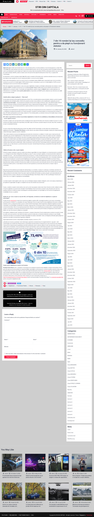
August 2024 (70, 222)
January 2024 (71, 244)
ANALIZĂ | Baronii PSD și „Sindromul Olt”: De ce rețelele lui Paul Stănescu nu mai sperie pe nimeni (79, 98)
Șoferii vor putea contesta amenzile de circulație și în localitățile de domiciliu (10, 506)
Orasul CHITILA (71, 371)
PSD (64, 1)
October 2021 (71, 312)
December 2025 (71, 188)
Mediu (54, 14)
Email (35, 331)
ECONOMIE (70, 340)
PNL (48, 1)
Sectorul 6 (70, 414)
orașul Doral (13, 200)
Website (6, 338)
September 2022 (71, 281)
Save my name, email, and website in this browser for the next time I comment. (26, 345)
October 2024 (71, 219)
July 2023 (70, 256)
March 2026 (70, 179)
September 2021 (71, 315)
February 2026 (71, 182)
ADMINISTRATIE (13, 14)
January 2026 (71, 185)
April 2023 (70, 263)
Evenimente (43, 14)
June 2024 (70, 228)
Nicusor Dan (42, 1)
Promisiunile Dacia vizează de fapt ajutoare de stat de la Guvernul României (12, 477)
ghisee (31, 285)
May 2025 (70, 201)
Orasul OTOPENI (71, 377)
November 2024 (71, 216)
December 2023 (71, 247)
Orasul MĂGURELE (72, 374)
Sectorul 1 (70, 399)
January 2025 (71, 210)
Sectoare (33, 14)
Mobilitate (61, 14)
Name (6, 331)
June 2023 (70, 259)
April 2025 (70, 204)
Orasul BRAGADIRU (72, 364)
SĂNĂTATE (70, 392)
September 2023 (71, 250)
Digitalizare (12, 285)
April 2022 (70, 294)
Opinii (20, 14)
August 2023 (70, 253)
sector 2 (69, 1)
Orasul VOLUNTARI (72, 386)
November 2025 (71, 191)
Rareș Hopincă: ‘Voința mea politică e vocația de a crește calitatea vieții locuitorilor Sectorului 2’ (82, 477)
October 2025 (71, 194)
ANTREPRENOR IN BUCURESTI (75, 337)
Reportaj (26, 14)
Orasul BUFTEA (71, 368)
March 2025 (70, 207)
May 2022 (70, 290)
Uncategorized (71, 420)
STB (37, 1)
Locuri (49, 14)
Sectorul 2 (70, 402)
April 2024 (70, 235)
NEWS (6, 14)
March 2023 (70, 266)
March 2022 (70, 297)
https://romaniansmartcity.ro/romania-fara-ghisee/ (15, 277)
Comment (7, 311)
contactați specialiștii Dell (57, 277)
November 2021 (71, 309)
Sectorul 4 (70, 408)
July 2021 (70, 322)
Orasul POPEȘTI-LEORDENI (74, 383)
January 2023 (71, 269)
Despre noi (14, 17)
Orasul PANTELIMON (72, 380)
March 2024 (70, 238)
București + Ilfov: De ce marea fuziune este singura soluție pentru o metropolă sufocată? (78, 87)
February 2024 (71, 241)
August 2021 (70, 318)
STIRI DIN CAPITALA (47, 7)
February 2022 (71, 300)
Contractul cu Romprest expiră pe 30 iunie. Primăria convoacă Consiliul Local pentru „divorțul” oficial (77, 93)
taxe (44, 285)
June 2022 (70, 287)
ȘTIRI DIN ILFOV (4, 17)
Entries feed (70, 432)
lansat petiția (47, 270)
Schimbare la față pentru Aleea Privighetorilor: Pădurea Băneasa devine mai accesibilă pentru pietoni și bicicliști (44, 22)
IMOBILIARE (70, 346)
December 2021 (71, 306)
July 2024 (70, 225)
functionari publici (22, 285)
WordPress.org (71, 438)
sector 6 (59, 1)
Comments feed (71, 435)
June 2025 (70, 197)
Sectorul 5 (70, 411)
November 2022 (71, 275)
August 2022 (70, 284)
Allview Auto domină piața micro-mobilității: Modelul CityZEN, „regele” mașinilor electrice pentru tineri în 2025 (20, 22)
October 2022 (71, 278)
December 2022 (71, 272)
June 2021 (70, 325)
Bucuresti (31, 1)
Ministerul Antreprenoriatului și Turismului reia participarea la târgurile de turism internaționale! (82, 506)
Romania (53, 1)
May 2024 (70, 232)
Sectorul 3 (70, 405)
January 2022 (71, 303)
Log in (69, 429)
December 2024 (71, 213)
